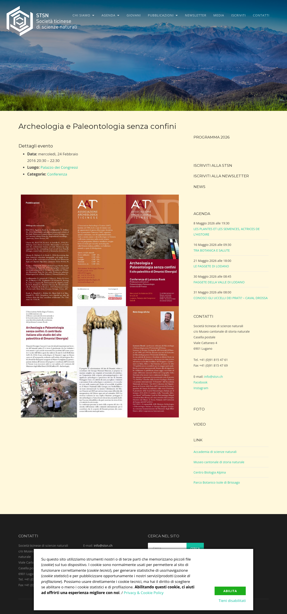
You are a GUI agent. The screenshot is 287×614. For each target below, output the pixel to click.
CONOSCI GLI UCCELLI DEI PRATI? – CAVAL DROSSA (231, 298)
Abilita (230, 591)
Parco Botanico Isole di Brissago (217, 482)
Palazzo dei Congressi (59, 167)
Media (218, 15)
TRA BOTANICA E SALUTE (212, 250)
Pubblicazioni (161, 15)
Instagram (201, 388)
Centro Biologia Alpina (210, 472)
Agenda (109, 15)
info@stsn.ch (213, 376)
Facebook (201, 382)
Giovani (134, 15)
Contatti (261, 15)
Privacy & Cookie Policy (143, 592)
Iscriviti (238, 15)
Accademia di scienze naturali (215, 452)
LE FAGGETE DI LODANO (211, 266)
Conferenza (57, 174)
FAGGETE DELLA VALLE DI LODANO (219, 282)
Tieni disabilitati (232, 600)
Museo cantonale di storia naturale (219, 462)
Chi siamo (81, 15)
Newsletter (195, 15)
